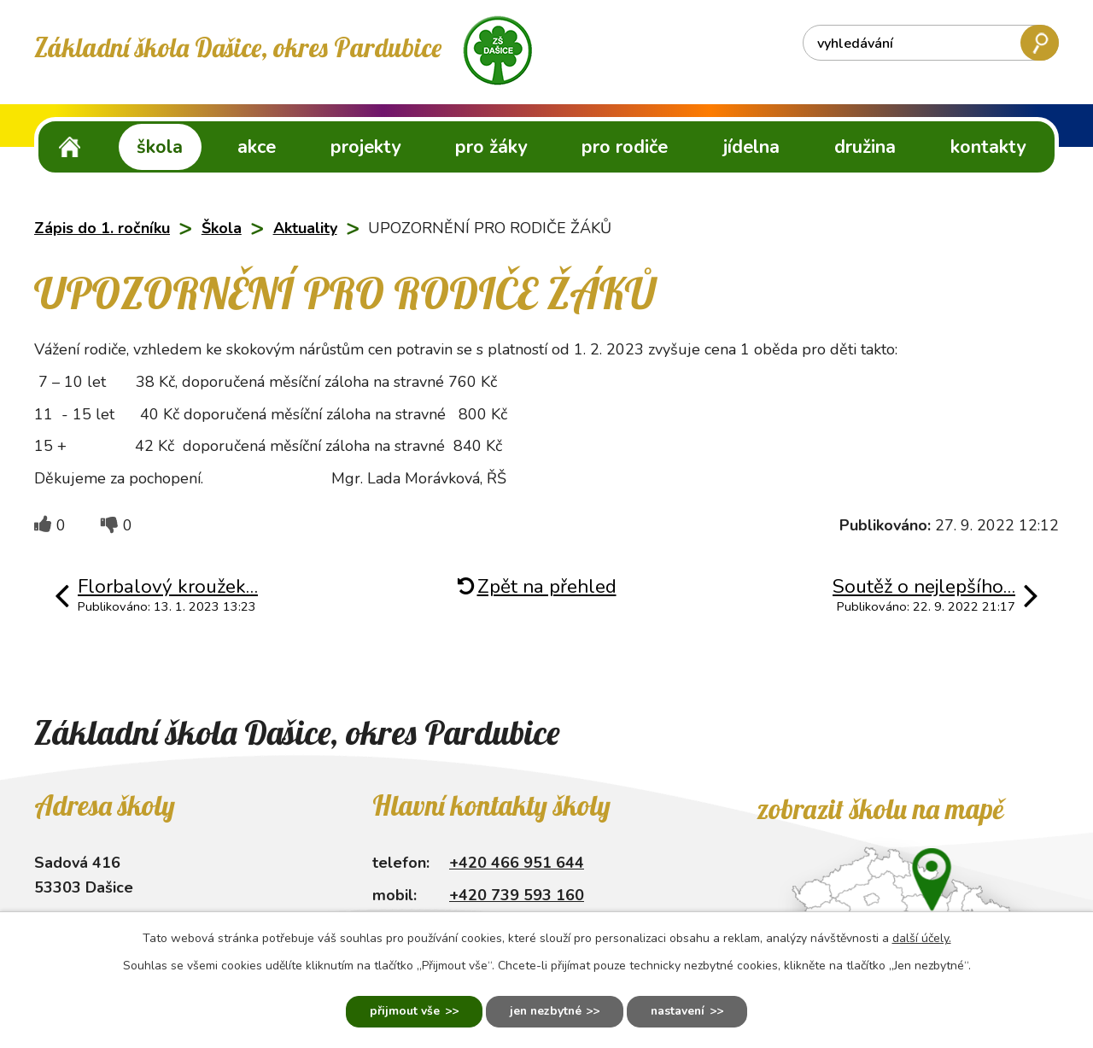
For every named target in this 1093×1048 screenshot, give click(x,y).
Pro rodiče (625, 147)
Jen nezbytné (544, 1012)
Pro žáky (491, 147)
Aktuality (305, 228)
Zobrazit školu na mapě (880, 809)
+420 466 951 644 (516, 862)
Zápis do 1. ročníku (102, 228)
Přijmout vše (401, 1012)
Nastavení (681, 1012)
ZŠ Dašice (70, 146)
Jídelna (751, 147)
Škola (160, 147)
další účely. (921, 937)
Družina (865, 147)
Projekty (365, 147)
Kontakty (988, 147)
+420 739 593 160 (516, 895)
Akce (256, 147)
